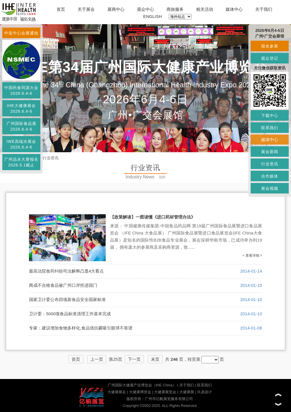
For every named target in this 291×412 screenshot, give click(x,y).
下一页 (134, 359)
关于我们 (263, 9)
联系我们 (204, 385)
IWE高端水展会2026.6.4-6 (21, 144)
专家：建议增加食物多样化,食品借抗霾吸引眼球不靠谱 (80, 328)
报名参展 (269, 46)
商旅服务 (175, 9)
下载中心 (269, 115)
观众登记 (269, 58)
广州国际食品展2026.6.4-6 (21, 126)
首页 (61, 9)
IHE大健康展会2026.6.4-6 (21, 108)
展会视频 (269, 188)
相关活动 (204, 9)
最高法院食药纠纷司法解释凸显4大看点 (66, 271)
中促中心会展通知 (21, 33)
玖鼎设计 (204, 392)
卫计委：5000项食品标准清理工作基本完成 (70, 313)
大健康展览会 (165, 392)
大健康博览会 (140, 392)
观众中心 (145, 9)
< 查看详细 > (252, 256)
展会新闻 (269, 151)
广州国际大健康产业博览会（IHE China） (142, 385)
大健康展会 (116, 392)
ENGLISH (152, 16)
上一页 (96, 359)
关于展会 (86, 9)
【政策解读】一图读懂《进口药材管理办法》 (152, 217)
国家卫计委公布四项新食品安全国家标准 (67, 299)
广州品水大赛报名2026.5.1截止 (21, 162)
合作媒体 (269, 176)
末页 (155, 359)
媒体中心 (234, 9)
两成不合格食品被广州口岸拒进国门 (63, 285)
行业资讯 (51, 158)
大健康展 (186, 392)
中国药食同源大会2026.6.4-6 (21, 90)
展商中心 (115, 9)
